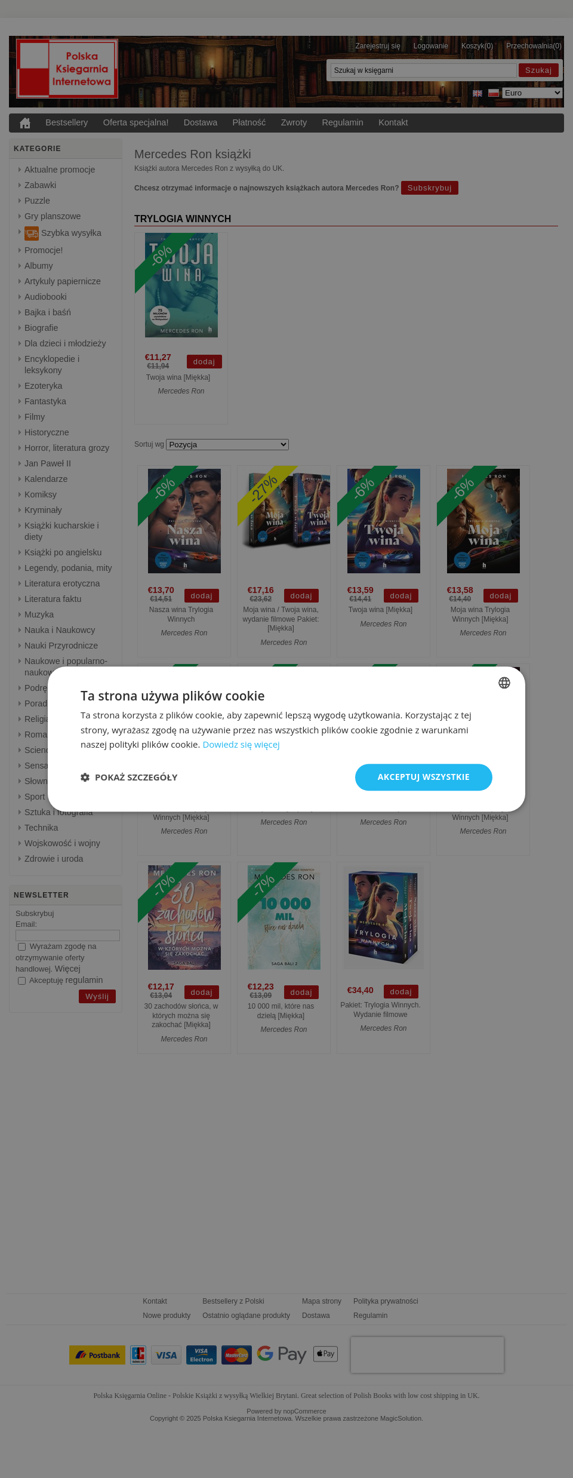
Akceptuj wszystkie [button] (424, 776)
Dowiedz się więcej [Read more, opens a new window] (241, 745)
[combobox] (504, 683)
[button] (129, 777)
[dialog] (286, 739)
